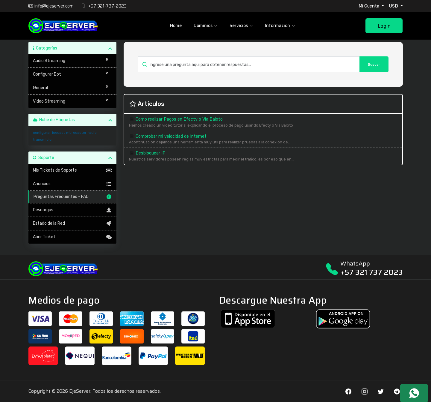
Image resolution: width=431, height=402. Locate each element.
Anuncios (72, 184)
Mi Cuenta (369, 6)
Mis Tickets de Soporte (72, 170)
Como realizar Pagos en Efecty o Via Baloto (263, 122)
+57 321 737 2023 (371, 272)
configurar (42, 132)
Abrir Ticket (72, 237)
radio (92, 132)
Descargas (72, 210)
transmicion (43, 139)
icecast (58, 132)
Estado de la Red (72, 223)
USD (394, 6)
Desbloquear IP (263, 156)
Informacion (279, 26)
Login (384, 26)
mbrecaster (76, 132)
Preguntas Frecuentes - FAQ (73, 196)
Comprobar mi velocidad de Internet (263, 140)
